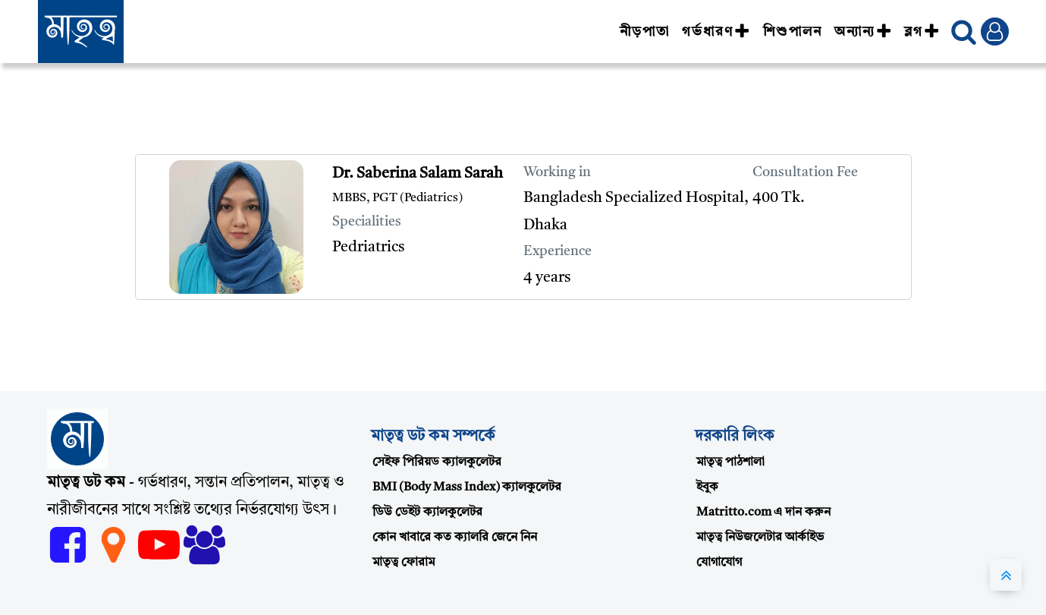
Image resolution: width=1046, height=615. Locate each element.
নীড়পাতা (645, 32)
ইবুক (707, 487)
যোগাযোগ (719, 563)
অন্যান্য (863, 32)
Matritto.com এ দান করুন (763, 512)
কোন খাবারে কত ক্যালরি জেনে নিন (454, 537)
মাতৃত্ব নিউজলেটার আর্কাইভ (760, 537)
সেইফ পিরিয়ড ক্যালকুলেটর (436, 462)
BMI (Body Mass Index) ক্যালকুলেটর (466, 487)
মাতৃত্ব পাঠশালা (730, 462)
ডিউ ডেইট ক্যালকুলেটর (427, 512)
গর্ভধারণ (716, 32)
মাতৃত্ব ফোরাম (403, 563)
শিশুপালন (792, 32)
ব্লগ (922, 32)
